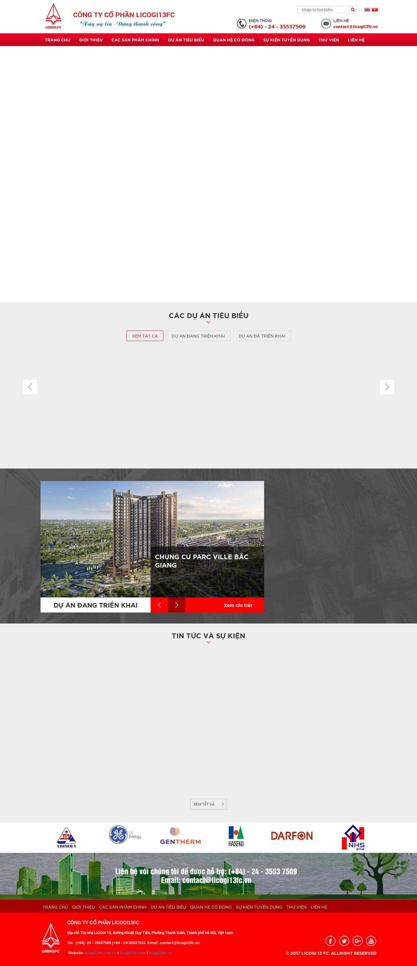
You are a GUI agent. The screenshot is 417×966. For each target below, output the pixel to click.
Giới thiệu (91, 39)
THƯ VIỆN (329, 39)
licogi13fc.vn (160, 953)
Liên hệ (356, 39)
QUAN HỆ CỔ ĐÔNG (234, 39)
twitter (344, 941)
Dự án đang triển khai (198, 335)
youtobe (371, 941)
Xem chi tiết (238, 605)
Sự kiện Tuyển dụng (286, 39)
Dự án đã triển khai (262, 335)
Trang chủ (57, 39)
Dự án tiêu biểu (186, 39)
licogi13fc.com (133, 953)
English (367, 10)
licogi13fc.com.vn (100, 953)
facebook (330, 941)
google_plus (358, 941)
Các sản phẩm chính (135, 39)
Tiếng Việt (375, 10)
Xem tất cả (145, 335)
